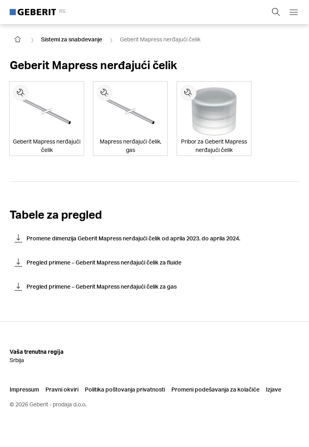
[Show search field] (276, 12)
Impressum (24, 389)
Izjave (273, 389)
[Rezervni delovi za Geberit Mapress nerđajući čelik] (21, 93)
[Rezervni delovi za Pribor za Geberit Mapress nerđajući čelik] (188, 93)
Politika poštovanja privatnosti (125, 389)
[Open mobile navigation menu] (294, 12)
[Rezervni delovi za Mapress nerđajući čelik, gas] (105, 93)
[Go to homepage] (18, 39)
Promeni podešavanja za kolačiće (215, 389)
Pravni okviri (61, 389)
